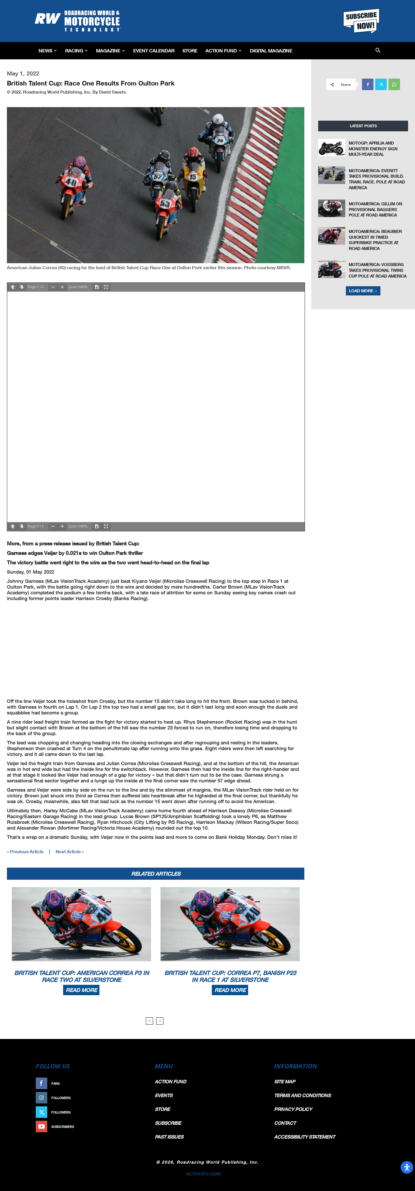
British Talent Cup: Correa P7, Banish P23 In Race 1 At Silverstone (230, 976)
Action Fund (223, 50)
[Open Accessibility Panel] (407, 1167)
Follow (134, 1098)
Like (137, 1083)
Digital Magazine (271, 50)
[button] (378, 51)
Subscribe (131, 1127)
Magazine (110, 50)
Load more (363, 290)
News (48, 50)
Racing (76, 50)
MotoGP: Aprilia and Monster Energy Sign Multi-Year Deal (373, 149)
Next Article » (70, 851)
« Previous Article (25, 851)
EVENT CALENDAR (153, 50)
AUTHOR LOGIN (203, 1173)
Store (189, 50)
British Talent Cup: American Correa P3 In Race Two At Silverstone (81, 976)
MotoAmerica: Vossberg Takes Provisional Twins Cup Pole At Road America (377, 270)
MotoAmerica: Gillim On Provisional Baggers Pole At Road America (375, 209)
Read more (81, 990)
